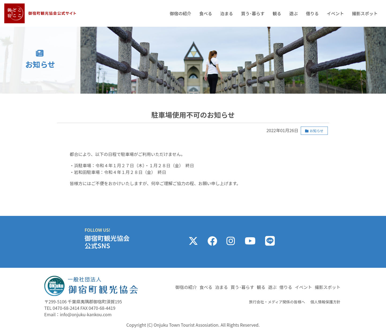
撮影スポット (365, 13)
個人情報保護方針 (325, 301)
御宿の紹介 (180, 13)
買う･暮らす (253, 13)
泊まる (226, 13)
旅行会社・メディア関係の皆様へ (277, 301)
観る (277, 13)
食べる (205, 13)
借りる (312, 13)
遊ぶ (293, 13)
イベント (335, 13)
